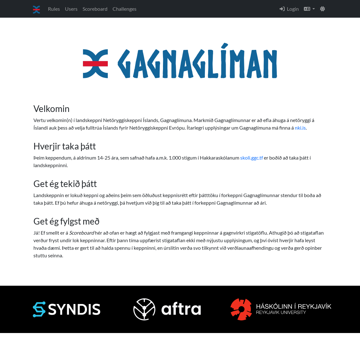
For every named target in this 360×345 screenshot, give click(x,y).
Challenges (124, 9)
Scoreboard (95, 9)
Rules (54, 9)
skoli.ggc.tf (251, 158)
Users (71, 9)
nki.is (300, 128)
